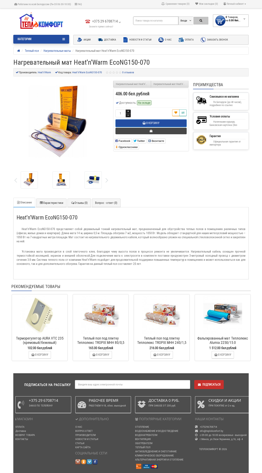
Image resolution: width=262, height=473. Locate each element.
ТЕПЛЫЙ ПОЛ (142, 447)
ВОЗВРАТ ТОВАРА (25, 435)
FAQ (78, 4)
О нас (165, 39)
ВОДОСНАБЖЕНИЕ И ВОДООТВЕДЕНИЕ (156, 431)
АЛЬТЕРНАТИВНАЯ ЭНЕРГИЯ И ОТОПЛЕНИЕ (159, 459)
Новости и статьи (137, 39)
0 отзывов (128, 72)
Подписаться (209, 384)
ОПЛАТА (19, 427)
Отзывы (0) (79, 203)
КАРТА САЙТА (82, 447)
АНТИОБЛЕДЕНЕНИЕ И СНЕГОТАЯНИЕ (156, 451)
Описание (24, 202)
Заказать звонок (214, 39)
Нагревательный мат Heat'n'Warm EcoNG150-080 (171, 84)
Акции (84, 39)
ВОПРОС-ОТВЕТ (84, 431)
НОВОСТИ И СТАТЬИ (86, 439)
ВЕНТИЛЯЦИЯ (143, 439)
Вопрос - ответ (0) (106, 203)
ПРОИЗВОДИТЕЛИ (85, 435)
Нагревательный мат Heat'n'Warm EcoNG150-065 (133, 84)
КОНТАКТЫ (21, 439)
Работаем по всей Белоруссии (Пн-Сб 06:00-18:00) (42, 4)
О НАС (78, 427)
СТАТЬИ (79, 443)
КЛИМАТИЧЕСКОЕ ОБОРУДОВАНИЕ (154, 455)
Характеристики (51, 203)
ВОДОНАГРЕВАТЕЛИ (146, 435)
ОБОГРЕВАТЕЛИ (143, 443)
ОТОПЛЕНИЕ (142, 427)
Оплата (186, 39)
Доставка (107, 39)
